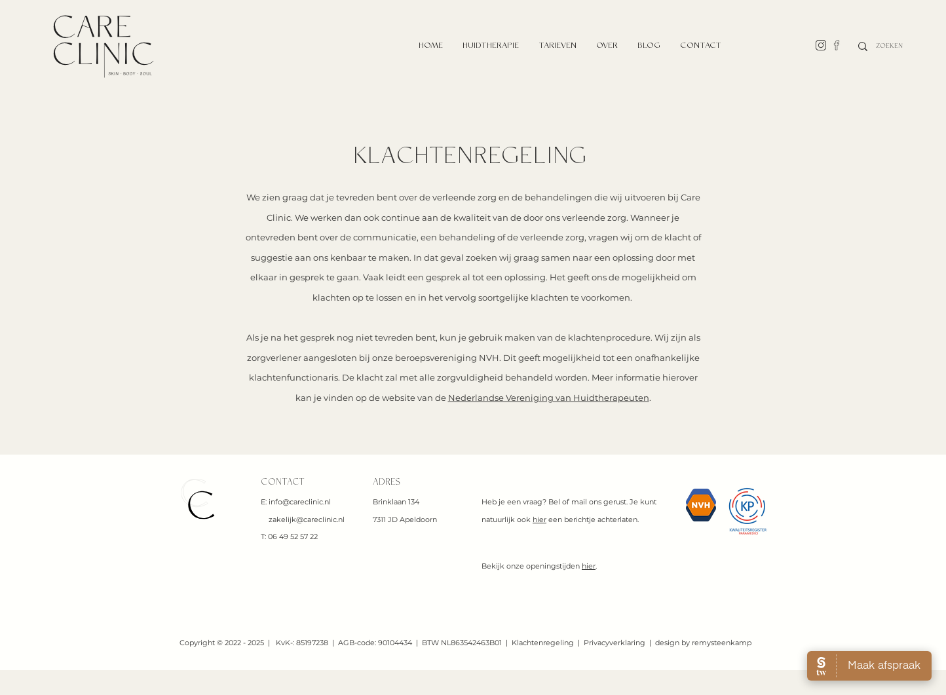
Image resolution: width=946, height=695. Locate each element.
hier (539, 519)
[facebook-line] (836, 45)
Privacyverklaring (614, 642)
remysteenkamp (721, 642)
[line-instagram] (821, 45)
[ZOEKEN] (890, 46)
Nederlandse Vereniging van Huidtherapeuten (548, 397)
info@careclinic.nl (300, 501)
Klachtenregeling (543, 642)
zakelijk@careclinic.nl (307, 519)
